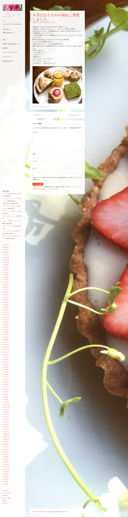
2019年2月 (5, 459)
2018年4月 (5, 484)
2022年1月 (5, 372)
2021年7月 (5, 387)
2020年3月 (6, 427)
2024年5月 (5, 302)
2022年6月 (6, 359)
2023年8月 (5, 324)
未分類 (4, 500)
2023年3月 (5, 337)
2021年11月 (6, 377)
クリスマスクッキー (9, 226)
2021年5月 (5, 392)
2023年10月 (6, 319)
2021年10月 (6, 379)
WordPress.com (62, 511)
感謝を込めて (6, 203)
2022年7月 (5, 357)
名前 (34, 154)
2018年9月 (6, 471)
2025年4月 (5, 275)
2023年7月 (5, 327)
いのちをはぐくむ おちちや (12, 15)
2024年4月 (5, 304)
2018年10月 (6, 469)
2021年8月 (5, 384)
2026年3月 (5, 250)
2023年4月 (5, 334)
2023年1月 (5, 342)
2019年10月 (6, 439)
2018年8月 (6, 474)
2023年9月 (5, 322)
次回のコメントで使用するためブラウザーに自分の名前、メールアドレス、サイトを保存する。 (57, 178)
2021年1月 (5, 402)
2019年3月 (5, 456)
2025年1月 (5, 282)
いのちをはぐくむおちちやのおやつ (12, 25)
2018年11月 (6, 466)
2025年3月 (5, 277)
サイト (35, 168)
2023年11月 (6, 317)
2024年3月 (5, 307)
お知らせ (41, 106)
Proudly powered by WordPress (41, 511)
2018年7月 (5, 476)
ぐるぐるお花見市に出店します (12, 193)
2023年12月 (6, 314)
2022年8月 (6, 354)
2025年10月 (6, 262)
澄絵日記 (5, 503)
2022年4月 (5, 364)
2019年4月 (5, 454)
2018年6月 (6, 479)
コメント (35, 132)
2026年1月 (5, 255)
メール (35, 161)
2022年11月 (6, 347)
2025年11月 (6, 260)
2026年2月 (6, 252)
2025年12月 (6, 257)
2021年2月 (5, 399)
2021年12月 (6, 374)
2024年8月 (6, 294)
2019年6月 (6, 449)
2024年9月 (6, 292)
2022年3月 (5, 367)
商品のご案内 (6, 498)
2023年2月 (5, 339)
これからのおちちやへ (9, 216)
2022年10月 (6, 349)
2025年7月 (5, 267)
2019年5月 (5, 451)
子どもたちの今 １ (75, 115)
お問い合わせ (6, 29)
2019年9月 (6, 442)
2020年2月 (6, 429)
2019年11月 (6, 437)
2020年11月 (6, 407)
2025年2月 (5, 280)
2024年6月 (6, 299)
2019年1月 (5, 461)
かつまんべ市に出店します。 (11, 211)
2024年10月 (6, 289)
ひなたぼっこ (37, 115)
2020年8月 (6, 414)
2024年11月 (6, 287)
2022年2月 (5, 369)
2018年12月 (6, 464)
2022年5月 (5, 362)
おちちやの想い (7, 493)
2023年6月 (5, 329)
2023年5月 (5, 332)
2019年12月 (6, 434)
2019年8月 (6, 444)
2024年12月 (6, 285)
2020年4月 (6, 424)
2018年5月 (5, 481)
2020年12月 (6, 404)
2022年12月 (6, 344)
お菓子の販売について (9, 32)
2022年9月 (6, 352)
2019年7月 (5, 446)
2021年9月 (5, 382)
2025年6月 (6, 270)
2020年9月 (6, 412)
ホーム (4, 21)
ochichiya (52, 22)
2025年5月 (5, 272)
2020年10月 (6, 409)
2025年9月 (6, 265)
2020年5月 (6, 422)
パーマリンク (47, 106)
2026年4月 (6, 247)
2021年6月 (5, 389)
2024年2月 (5, 309)
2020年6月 (6, 419)
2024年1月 (5, 312)
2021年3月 (5, 397)
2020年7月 (6, 417)
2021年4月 (5, 394)
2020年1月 (6, 432)
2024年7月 (5, 297)
